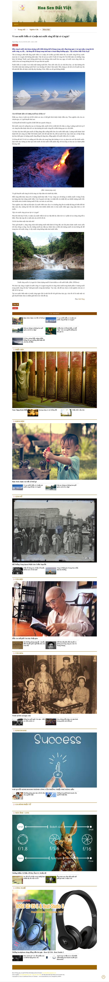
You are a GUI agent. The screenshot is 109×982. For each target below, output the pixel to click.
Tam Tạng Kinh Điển (20, 410)
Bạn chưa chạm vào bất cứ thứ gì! (34, 318)
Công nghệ (20, 888)
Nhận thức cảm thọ (78, 410)
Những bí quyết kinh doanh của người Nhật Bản (67, 794)
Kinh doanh (20, 730)
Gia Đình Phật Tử (23, 804)
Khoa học (46, 29)
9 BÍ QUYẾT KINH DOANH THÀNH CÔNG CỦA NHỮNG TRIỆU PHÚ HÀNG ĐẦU (43, 789)
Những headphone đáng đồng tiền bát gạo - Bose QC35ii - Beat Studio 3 (38, 952)
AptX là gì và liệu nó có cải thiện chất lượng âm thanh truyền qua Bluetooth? (67, 957)
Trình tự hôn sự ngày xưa (21, 716)
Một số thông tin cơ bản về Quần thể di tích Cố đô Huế (34, 568)
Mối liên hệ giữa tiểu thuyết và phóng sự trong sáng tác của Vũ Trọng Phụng (67, 643)
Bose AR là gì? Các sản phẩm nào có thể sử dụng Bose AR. (34, 956)
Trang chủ (21, 29)
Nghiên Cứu (34, 29)
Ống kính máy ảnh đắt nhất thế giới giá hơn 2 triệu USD (67, 877)
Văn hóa (19, 653)
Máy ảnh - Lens (22, 813)
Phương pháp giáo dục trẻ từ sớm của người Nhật (34, 794)
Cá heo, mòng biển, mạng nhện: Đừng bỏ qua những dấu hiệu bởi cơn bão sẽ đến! (34, 340)
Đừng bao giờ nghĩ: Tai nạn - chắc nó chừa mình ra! (34, 720)
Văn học (19, 579)
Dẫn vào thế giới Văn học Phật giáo (25, 638)
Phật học (19, 350)
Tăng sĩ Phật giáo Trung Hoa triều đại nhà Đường (67, 568)
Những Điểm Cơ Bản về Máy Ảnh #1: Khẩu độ (29, 873)
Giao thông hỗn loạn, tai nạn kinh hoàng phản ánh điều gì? (67, 720)
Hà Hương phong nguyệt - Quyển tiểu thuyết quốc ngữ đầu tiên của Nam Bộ (34, 643)
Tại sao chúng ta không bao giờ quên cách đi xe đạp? (33, 329)
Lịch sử (18, 496)
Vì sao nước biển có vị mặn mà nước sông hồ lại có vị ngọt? (66, 319)
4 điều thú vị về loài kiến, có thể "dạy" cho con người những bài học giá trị (67, 329)
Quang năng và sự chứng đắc (48, 410)
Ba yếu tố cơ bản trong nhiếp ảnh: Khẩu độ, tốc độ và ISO (34, 877)
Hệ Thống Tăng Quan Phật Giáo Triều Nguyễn (29, 564)
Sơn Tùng (81, 299)
